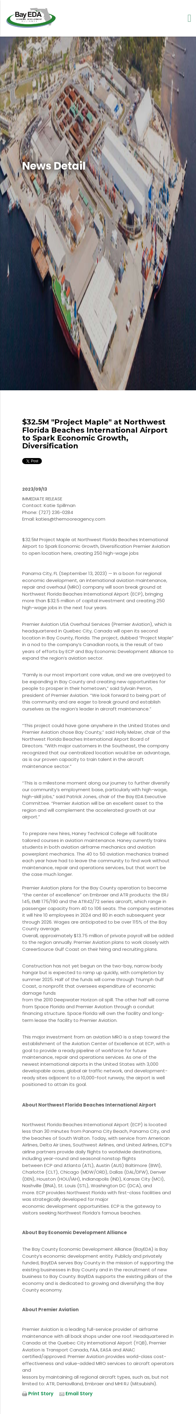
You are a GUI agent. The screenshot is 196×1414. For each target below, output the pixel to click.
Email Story (79, 1393)
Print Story (40, 1393)
